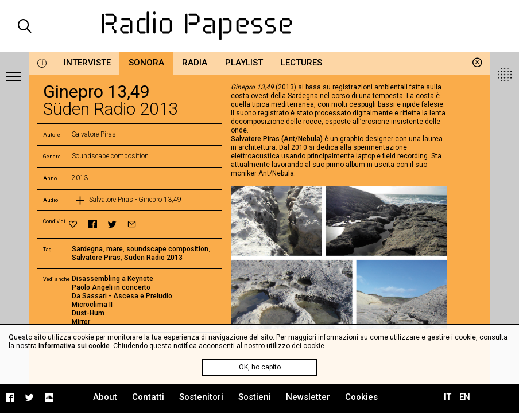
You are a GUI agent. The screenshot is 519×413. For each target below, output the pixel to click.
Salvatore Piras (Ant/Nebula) (277, 139)
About (105, 397)
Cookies (361, 397)
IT (447, 397)
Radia (194, 62)
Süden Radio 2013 (153, 258)
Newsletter (308, 397)
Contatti (148, 397)
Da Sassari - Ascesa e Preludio (122, 296)
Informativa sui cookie (74, 346)
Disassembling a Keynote (112, 279)
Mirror (81, 322)
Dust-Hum (88, 313)
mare (114, 249)
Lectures (301, 62)
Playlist (244, 62)
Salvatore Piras (96, 258)
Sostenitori (201, 397)
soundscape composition (167, 249)
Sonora (146, 62)
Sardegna (87, 249)
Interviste (87, 62)
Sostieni (254, 397)
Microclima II (92, 305)
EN (464, 397)
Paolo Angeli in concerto (111, 287)
